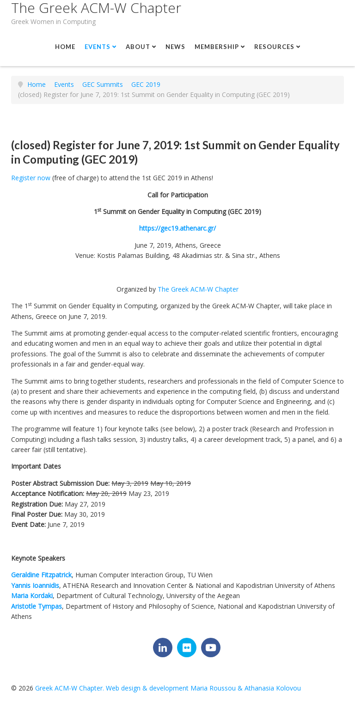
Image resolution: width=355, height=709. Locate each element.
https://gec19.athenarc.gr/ (177, 228)
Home (65, 46)
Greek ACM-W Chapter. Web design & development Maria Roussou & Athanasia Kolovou (168, 688)
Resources (274, 46)
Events (97, 46)
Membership (217, 46)
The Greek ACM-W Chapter (96, 7)
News (175, 46)
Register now (30, 177)
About (138, 46)
